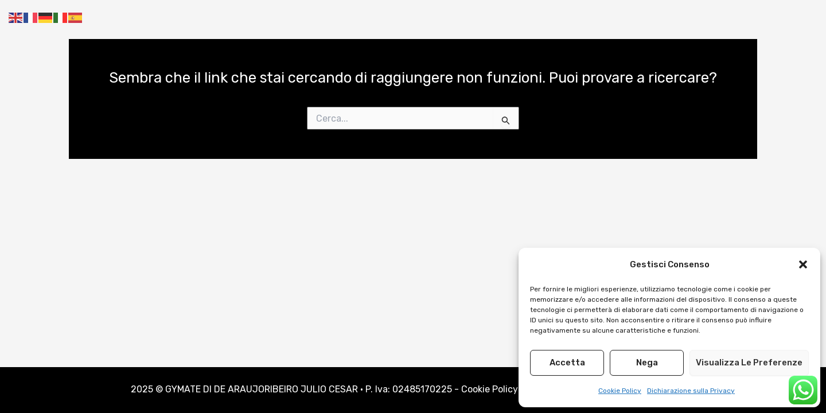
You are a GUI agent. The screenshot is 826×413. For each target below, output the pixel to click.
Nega (647, 362)
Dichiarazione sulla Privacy (691, 391)
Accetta (567, 362)
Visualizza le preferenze (749, 362)
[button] (803, 264)
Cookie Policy (619, 391)
